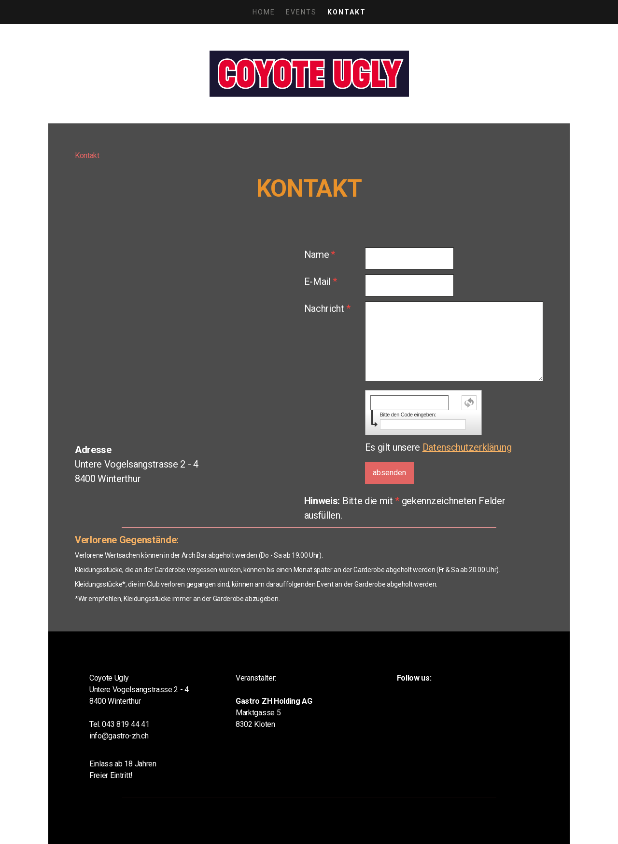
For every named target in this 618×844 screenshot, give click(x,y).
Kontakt (346, 12)
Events (301, 12)
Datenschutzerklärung (467, 447)
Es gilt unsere (438, 447)
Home (264, 12)
